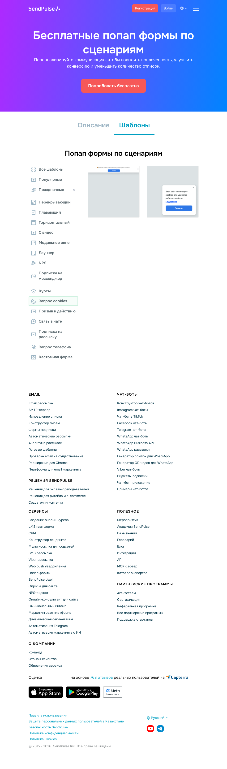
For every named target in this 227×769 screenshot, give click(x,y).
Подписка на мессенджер (46, 276)
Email (34, 394)
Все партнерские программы (140, 613)
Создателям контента (46, 502)
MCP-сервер (127, 566)
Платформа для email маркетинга (55, 469)
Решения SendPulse (51, 480)
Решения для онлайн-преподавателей (59, 489)
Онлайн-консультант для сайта (53, 599)
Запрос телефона (51, 347)
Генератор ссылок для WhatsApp (143, 456)
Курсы (41, 291)
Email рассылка (41, 403)
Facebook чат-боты (132, 423)
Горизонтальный (50, 222)
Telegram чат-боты (131, 430)
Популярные (46, 179)
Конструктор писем (44, 423)
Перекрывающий (51, 202)
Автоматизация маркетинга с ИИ (55, 632)
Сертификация (128, 599)
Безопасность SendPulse (48, 727)
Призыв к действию (53, 311)
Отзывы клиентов (43, 659)
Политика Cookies (43, 739)
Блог (120, 546)
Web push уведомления (47, 566)
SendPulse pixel (40, 579)
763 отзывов (101, 677)
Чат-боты (127, 394)
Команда (36, 652)
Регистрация (145, 8)
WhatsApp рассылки (133, 449)
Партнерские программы (145, 584)
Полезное (128, 511)
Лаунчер (42, 252)
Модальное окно (50, 242)
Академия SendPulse (133, 526)
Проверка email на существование (56, 456)
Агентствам (126, 593)
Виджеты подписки (132, 476)
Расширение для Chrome (48, 463)
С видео (42, 232)
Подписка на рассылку (46, 334)
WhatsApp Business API (135, 443)
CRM (32, 533)
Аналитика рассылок (45, 443)
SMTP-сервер (39, 410)
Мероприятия (127, 520)
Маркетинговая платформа (50, 612)
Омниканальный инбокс (47, 606)
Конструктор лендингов (47, 540)
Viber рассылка (41, 559)
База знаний (127, 533)
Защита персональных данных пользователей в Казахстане (76, 721)
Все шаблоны (47, 169)
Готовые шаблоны (43, 449)
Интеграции (126, 553)
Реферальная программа (137, 606)
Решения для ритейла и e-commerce (57, 496)
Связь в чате (46, 321)
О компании (42, 643)
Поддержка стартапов (135, 619)
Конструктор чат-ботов (135, 403)
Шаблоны (134, 125)
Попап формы (39, 573)
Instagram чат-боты (132, 410)
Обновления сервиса (45, 665)
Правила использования (48, 715)
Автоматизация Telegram (48, 626)
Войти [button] (168, 8)
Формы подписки (42, 430)
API (119, 559)
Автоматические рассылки (50, 436)
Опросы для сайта (43, 586)
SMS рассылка (40, 553)
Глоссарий (125, 540)
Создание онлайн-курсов (49, 520)
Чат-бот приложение (133, 482)
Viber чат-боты (129, 469)
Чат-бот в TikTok (130, 416)
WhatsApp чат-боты (133, 436)
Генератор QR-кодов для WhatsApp (145, 463)
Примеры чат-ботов (133, 489)
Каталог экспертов (132, 573)
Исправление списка (45, 416)
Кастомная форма (52, 356)
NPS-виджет (38, 593)
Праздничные (47, 189)
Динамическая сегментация (51, 619)
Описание (93, 125)
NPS (39, 262)
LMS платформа (41, 526)
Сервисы (38, 511)
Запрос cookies (49, 300)
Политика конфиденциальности (53, 733)
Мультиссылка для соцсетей (51, 546)
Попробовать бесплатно (113, 85)
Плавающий (46, 212)
